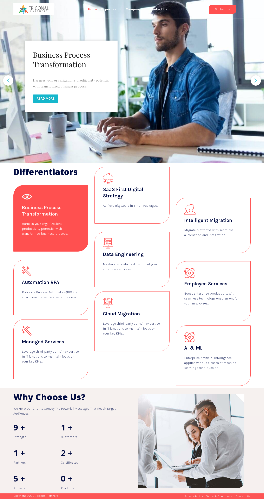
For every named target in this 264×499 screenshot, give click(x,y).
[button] (8, 80)
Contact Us (158, 9)
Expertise (111, 9)
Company (136, 9)
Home (92, 9)
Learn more (32, 244)
